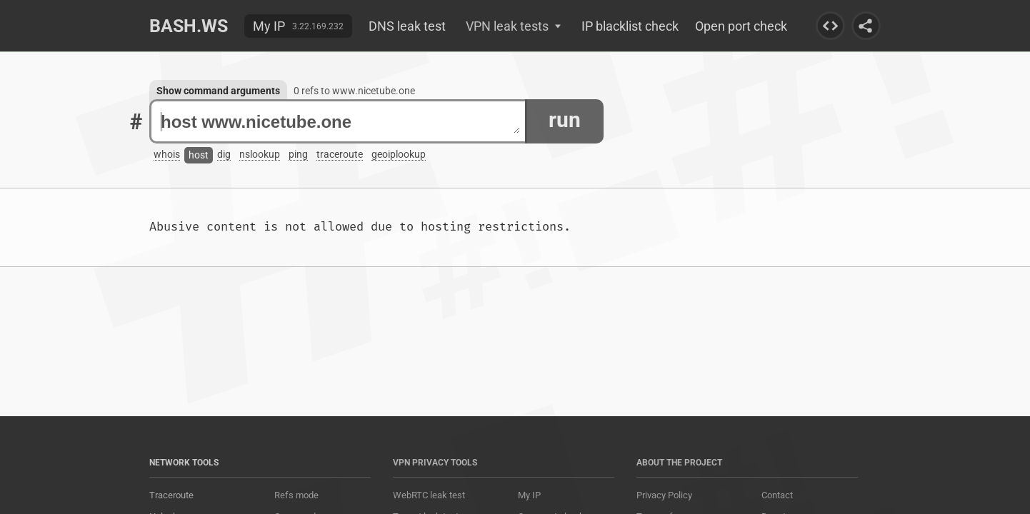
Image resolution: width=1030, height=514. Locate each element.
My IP (269, 26)
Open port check (741, 26)
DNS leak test (407, 26)
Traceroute (171, 495)
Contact (777, 495)
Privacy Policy (664, 495)
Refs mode (296, 495)
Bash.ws (188, 26)
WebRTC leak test (429, 495)
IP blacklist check (630, 26)
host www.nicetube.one (340, 121)
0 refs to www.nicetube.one (354, 90)
